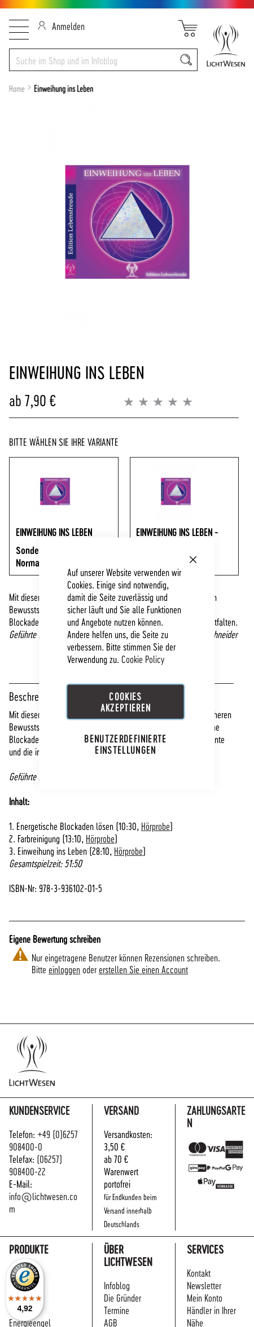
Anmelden (61, 26)
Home (17, 89)
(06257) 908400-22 (35, 1165)
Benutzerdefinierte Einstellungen (125, 743)
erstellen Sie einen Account (143, 969)
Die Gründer (122, 1297)
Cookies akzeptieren (125, 701)
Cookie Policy (142, 659)
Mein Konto (204, 1297)
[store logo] (221, 45)
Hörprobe (155, 826)
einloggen (64, 969)
